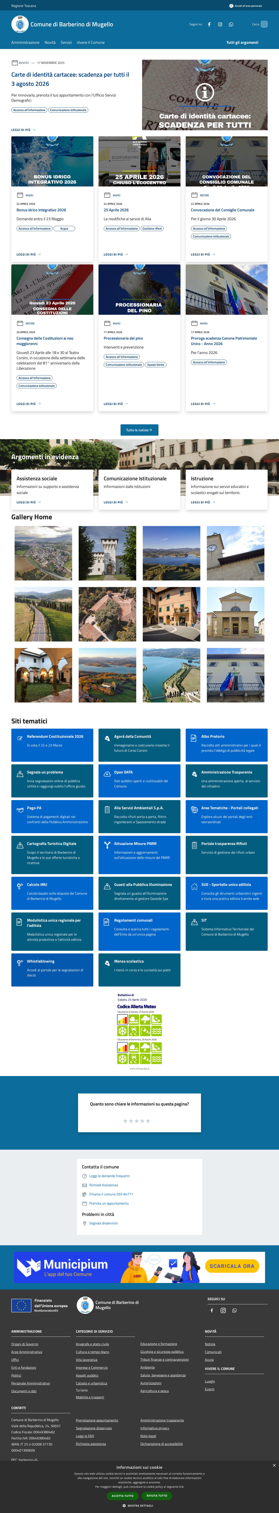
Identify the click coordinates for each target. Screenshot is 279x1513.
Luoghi (210, 1381)
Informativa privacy (154, 1428)
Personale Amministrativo (30, 1383)
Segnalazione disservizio (94, 1428)
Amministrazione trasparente (162, 1420)
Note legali (148, 1436)
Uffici (15, 1359)
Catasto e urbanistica (91, 1383)
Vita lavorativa (86, 1359)
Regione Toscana (23, 5)
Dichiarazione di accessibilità (161, 1443)
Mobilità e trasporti (90, 1397)
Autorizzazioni (151, 1383)
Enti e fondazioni (23, 1367)
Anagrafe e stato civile (92, 1344)
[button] (139, 1505)
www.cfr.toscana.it (139, 1068)
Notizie (200, 195)
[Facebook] (201, 24)
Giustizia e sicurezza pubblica (162, 1351)
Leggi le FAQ (85, 1436)
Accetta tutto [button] (123, 1496)
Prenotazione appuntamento (97, 1420)
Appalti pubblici (87, 1375)
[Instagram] (212, 24)
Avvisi (24, 62)
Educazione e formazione (158, 1343)
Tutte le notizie (139, 430)
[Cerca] (262, 24)
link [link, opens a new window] (181, 1487)
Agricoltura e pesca (154, 1390)
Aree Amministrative (26, 1351)
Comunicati (213, 1351)
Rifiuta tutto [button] (157, 1496)
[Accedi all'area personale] (246, 6)
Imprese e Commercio (92, 1367)
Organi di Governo (24, 1344)
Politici (16, 1375)
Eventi (209, 1389)
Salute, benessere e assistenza (163, 1375)
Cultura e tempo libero (92, 1351)
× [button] (274, 1465)
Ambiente (147, 1367)
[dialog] (139, 1487)
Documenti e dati (24, 1391)
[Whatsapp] (223, 24)
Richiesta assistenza (91, 1443)
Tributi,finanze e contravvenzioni (164, 1359)
